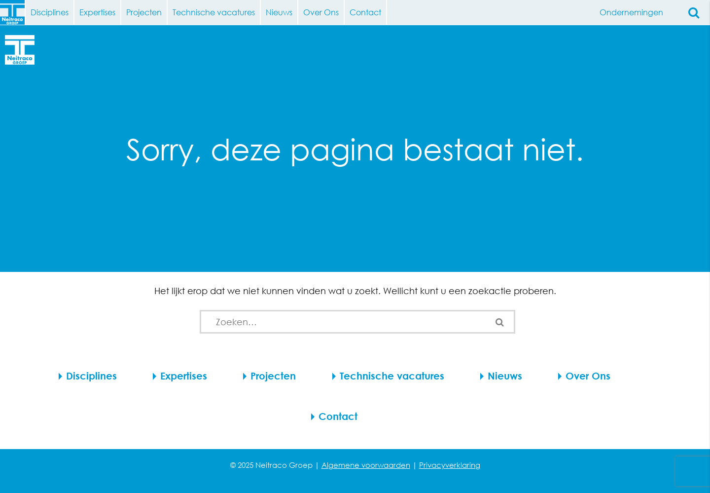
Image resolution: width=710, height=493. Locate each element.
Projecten (144, 12)
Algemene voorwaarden (365, 465)
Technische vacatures (214, 12)
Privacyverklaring (449, 465)
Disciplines (50, 12)
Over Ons (321, 12)
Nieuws (279, 12)
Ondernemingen (635, 12)
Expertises (97, 12)
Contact (365, 12)
